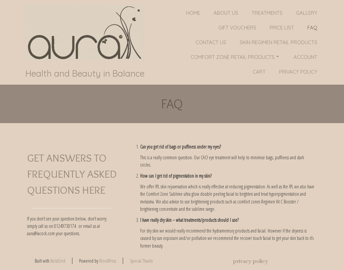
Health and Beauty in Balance (84, 73)
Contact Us (211, 42)
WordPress (107, 261)
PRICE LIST (282, 27)
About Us (226, 13)
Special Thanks (141, 261)
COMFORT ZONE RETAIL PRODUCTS (235, 57)
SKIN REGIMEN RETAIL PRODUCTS (278, 42)
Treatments (267, 13)
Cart (259, 72)
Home (193, 13)
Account (305, 57)
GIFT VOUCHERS (237, 27)
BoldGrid (57, 261)
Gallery (306, 13)
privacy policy (298, 72)
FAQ (312, 27)
